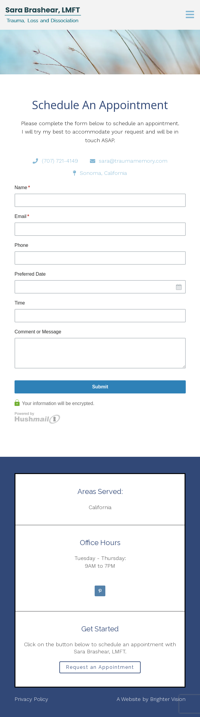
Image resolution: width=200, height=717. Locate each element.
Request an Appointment (100, 667)
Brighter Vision (167, 699)
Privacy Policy (31, 699)
